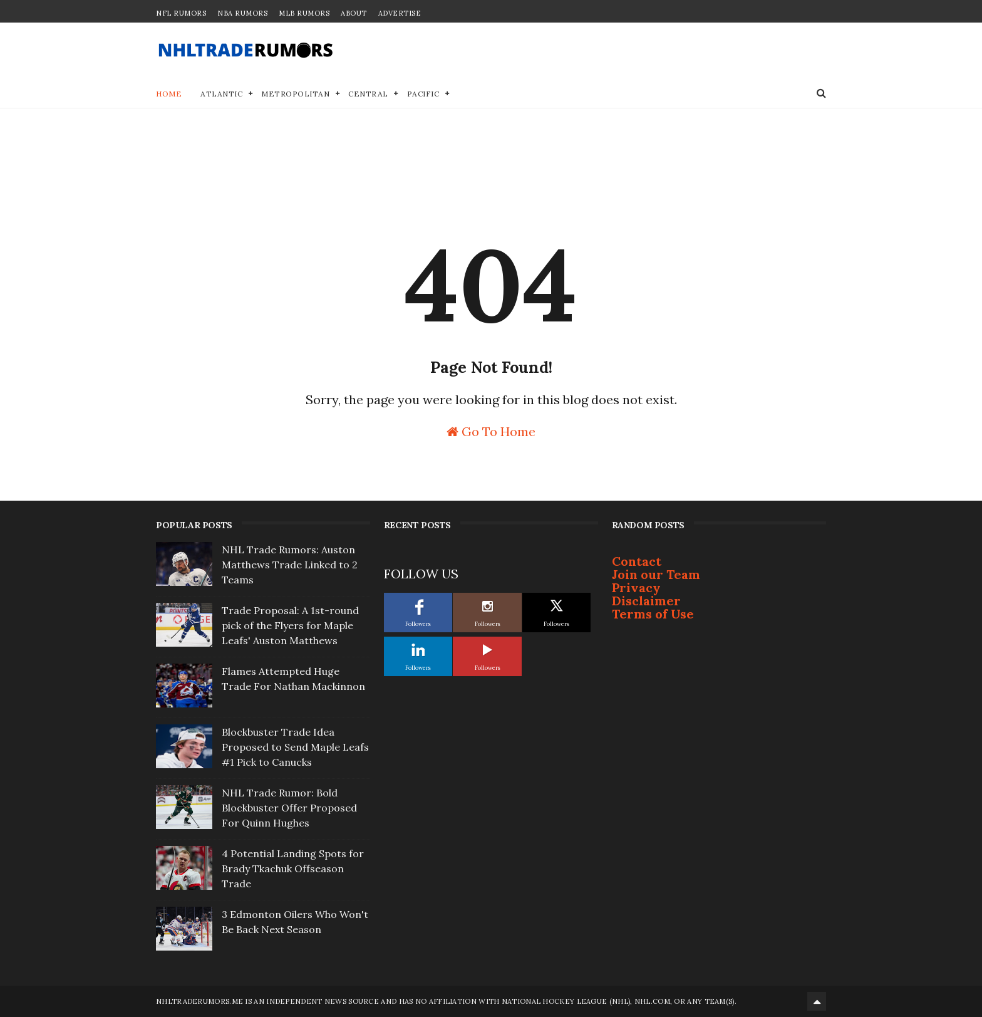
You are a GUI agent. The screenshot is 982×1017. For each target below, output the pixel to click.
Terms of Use (653, 614)
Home (169, 93)
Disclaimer (646, 600)
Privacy (636, 587)
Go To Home (491, 431)
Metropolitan (295, 93)
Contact (636, 561)
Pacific (423, 93)
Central (368, 93)
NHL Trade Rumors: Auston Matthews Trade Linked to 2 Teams (290, 564)
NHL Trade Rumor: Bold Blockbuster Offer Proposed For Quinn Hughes (289, 807)
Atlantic (221, 93)
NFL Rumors (181, 13)
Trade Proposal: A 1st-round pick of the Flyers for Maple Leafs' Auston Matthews (290, 625)
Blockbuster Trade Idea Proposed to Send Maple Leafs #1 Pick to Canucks (295, 747)
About (354, 13)
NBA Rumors (242, 13)
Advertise (399, 13)
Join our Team (656, 574)
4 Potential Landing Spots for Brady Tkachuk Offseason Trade (293, 868)
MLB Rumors (304, 13)
